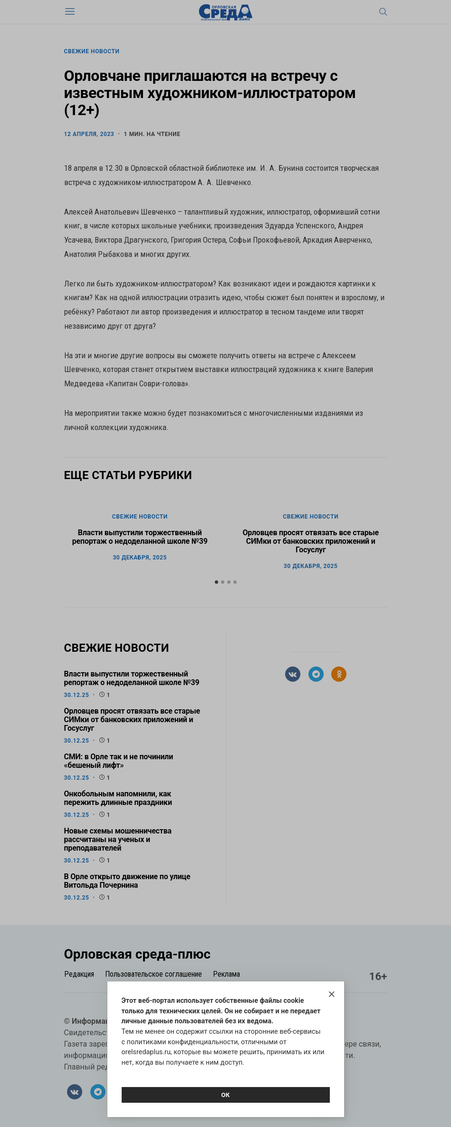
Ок (225, 1094)
